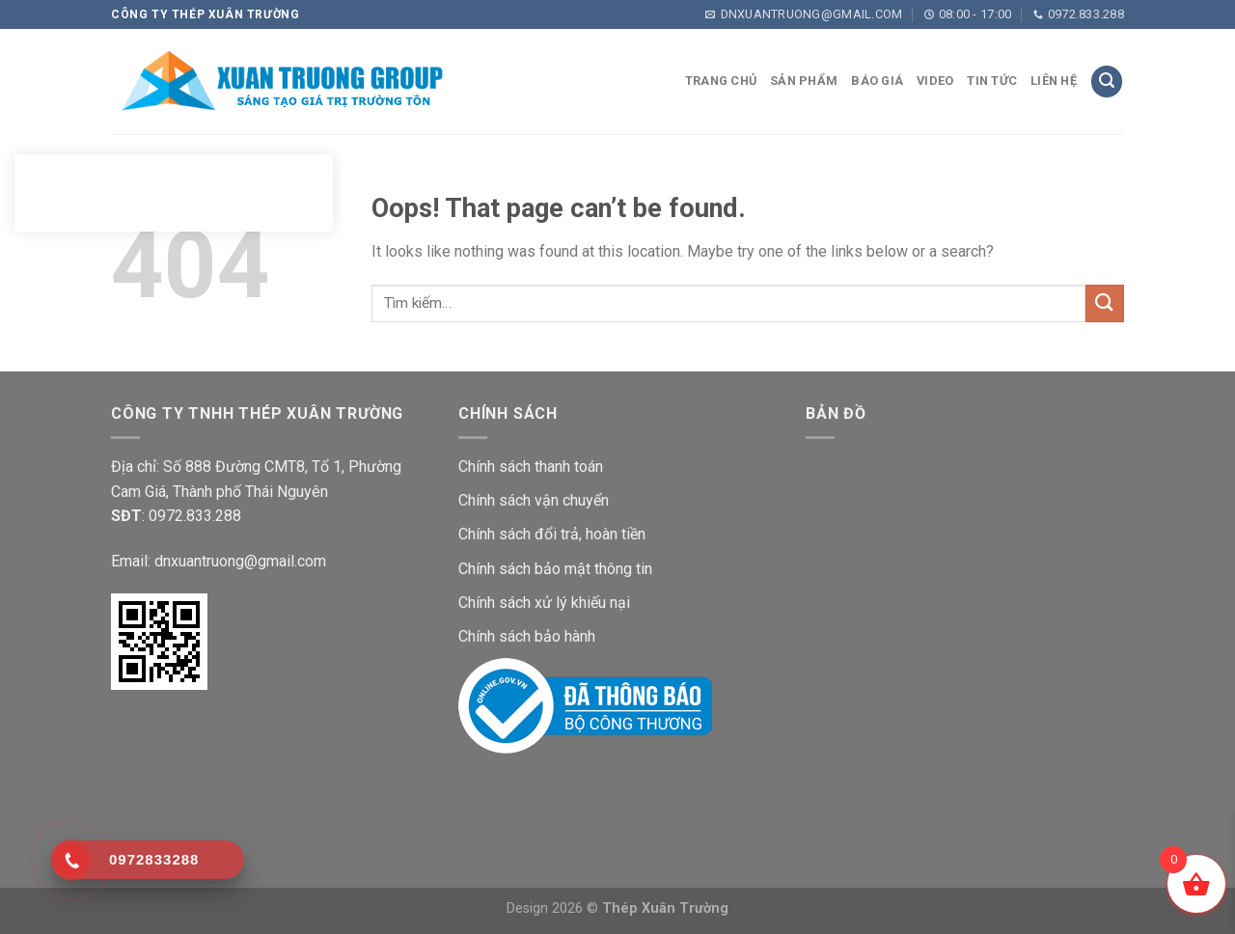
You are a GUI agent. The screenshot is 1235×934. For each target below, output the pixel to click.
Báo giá (877, 80)
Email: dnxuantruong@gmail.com (218, 561)
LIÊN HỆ (1053, 80)
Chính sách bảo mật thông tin (555, 569)
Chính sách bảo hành (526, 636)
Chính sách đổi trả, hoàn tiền (551, 534)
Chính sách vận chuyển (533, 500)
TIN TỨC (992, 80)
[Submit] (1104, 303)
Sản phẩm (803, 80)
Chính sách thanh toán (530, 466)
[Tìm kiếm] (1106, 81)
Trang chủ (720, 80)
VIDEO (935, 80)
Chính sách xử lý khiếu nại (544, 602)
